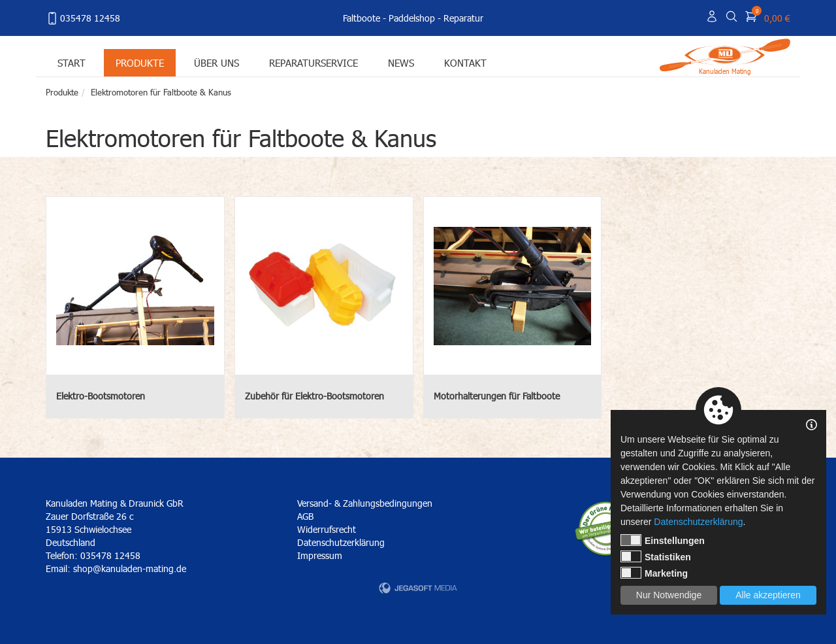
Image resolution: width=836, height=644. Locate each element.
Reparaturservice (313, 62)
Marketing (654, 573)
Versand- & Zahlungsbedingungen (364, 503)
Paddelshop (412, 18)
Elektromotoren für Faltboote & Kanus (161, 92)
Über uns (216, 62)
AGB (305, 516)
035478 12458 (83, 18)
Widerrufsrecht (326, 529)
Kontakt (465, 62)
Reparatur (463, 18)
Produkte (140, 62)
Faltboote (361, 18)
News (401, 62)
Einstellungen (662, 540)
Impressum (319, 555)
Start (71, 62)
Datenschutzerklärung (341, 542)
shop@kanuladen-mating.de (129, 568)
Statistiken (655, 556)
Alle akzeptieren (768, 595)
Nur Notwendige (668, 595)
